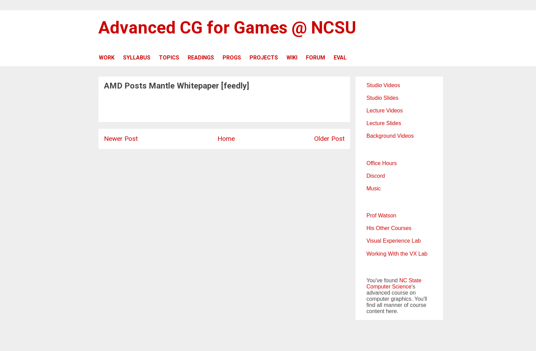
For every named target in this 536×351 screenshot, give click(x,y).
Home (226, 139)
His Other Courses (389, 228)
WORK (107, 57)
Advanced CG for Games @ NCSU (227, 28)
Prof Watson (381, 215)
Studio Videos (383, 85)
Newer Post (121, 139)
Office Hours (381, 163)
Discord (375, 176)
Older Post (329, 139)
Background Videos (390, 136)
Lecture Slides (383, 123)
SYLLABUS (136, 57)
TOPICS (169, 57)
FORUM (315, 57)
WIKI (291, 57)
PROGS (232, 57)
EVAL (340, 57)
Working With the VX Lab (396, 254)
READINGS (201, 57)
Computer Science (389, 286)
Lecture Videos (384, 110)
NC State (410, 280)
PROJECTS (264, 57)
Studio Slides (382, 98)
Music (373, 188)
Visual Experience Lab (393, 241)
